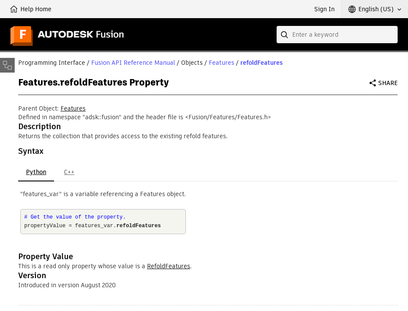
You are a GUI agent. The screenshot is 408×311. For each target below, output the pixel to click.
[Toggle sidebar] (7, 65)
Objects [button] (192, 62)
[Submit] (285, 34)
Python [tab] (36, 172)
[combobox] (337, 34)
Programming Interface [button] (51, 62)
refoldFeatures (261, 62)
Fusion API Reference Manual (133, 62)
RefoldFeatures (168, 266)
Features (221, 62)
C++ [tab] (69, 172)
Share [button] (388, 82)
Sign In (324, 9)
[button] (374, 9)
